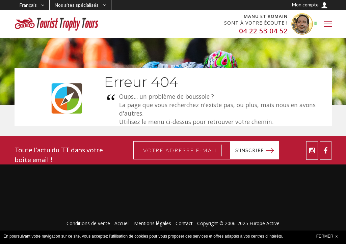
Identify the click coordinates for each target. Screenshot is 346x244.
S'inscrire (249, 150)
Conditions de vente (88, 223)
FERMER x (327, 236)
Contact (184, 223)
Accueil (122, 223)
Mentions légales (152, 223)
